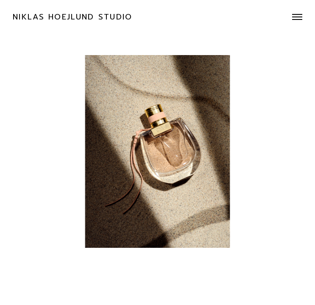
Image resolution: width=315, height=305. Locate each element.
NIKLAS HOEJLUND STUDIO (73, 17)
